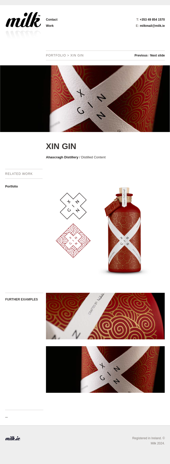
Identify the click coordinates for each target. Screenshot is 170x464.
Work (50, 26)
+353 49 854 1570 (152, 19)
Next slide (157, 55)
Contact (52, 19)
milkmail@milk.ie (152, 26)
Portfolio (11, 186)
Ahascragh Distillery (62, 157)
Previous (141, 55)
